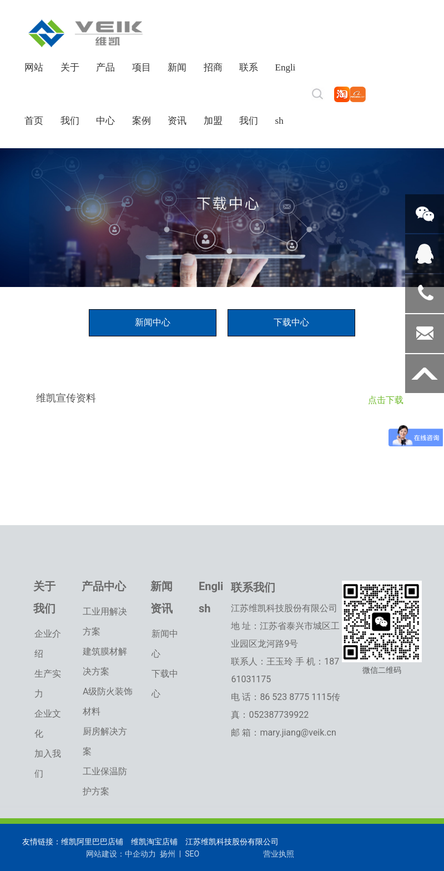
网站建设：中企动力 (121, 853)
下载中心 (291, 322)
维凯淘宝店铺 (153, 841)
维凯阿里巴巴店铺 (92, 841)
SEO (192, 853)
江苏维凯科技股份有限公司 (232, 841)
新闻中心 (152, 322)
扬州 (166, 853)
